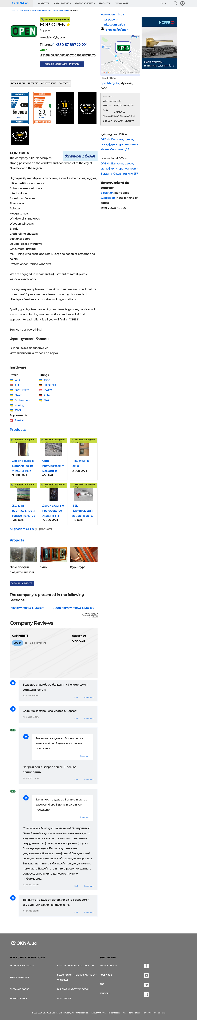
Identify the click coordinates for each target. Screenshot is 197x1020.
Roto (47, 395)
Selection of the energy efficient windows (77, 977)
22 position (108, 197)
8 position (107, 192)
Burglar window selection (73, 989)
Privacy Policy (149, 1013)
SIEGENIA (50, 385)
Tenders (104, 993)
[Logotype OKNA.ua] (22, 3)
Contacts (64, 83)
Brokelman (22, 400)
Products (104, 3)
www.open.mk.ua (112, 14)
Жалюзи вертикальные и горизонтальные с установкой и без (23, 516)
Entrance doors (19, 989)
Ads (102, 984)
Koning (19, 405)
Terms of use (134, 1013)
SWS (18, 410)
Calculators (61, 3)
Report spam (88, 697)
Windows (43, 3)
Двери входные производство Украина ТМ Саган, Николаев (53, 516)
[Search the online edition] (175, 3)
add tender (64, 998)
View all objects (21, 583)
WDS (18, 380)
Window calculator (22, 965)
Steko (18, 395)
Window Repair (18, 998)
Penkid (19, 420)
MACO (48, 390)
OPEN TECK (23, 390)
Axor (47, 380)
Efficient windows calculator (75, 965)
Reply (76, 697)
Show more (122, 3)
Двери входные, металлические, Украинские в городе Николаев (23, 471)
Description (18, 83)
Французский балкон (80, 155)
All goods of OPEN (22, 529)
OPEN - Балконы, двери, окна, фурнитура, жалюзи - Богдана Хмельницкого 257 (119, 168)
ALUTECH (21, 385)
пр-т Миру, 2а (110, 83)
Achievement (48, 83)
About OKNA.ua (98, 1013)
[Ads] (159, 43)
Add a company (108, 965)
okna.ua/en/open (117, 29)
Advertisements (84, 3)
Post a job (106, 975)
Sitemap (162, 1013)
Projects (33, 83)
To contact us (114, 1013)
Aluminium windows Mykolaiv (74, 607)
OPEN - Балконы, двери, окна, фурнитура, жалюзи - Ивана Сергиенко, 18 (119, 144)
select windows (19, 977)
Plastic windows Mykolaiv (27, 607)
